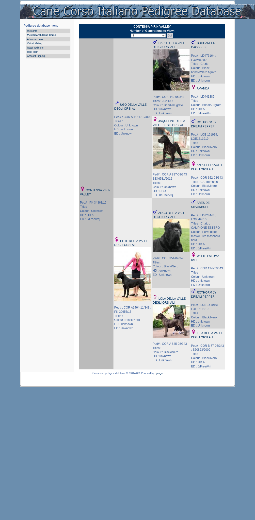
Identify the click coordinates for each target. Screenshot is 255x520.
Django (159, 373)
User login (32, 52)
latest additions (35, 47)
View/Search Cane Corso (41, 35)
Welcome (32, 31)
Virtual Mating (34, 43)
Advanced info (35, 39)
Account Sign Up (36, 56)
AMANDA (203, 88)
